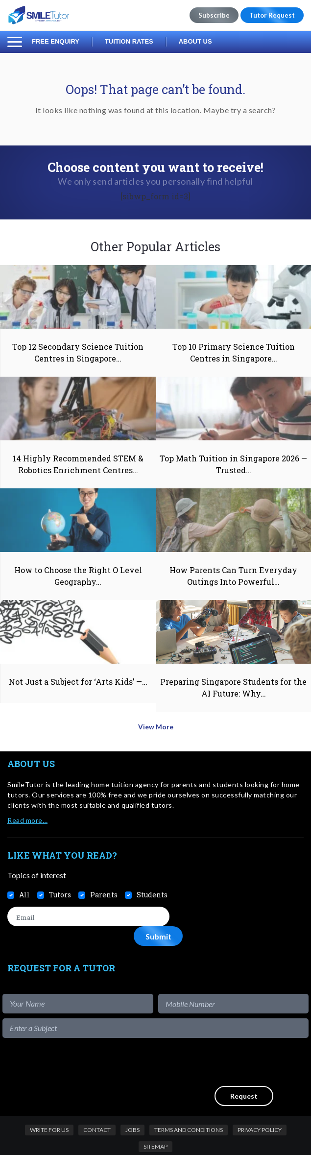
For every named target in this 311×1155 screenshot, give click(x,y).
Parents (104, 890)
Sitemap (155, 1122)
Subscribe (214, 15)
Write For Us (49, 1105)
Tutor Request (272, 15)
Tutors (60, 890)
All (24, 890)
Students (152, 890)
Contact (97, 1105)
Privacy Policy (260, 1105)
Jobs (132, 1105)
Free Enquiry (55, 41)
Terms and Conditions (188, 1105)
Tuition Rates (129, 41)
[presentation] (234, 1038)
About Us (195, 41)
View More (155, 724)
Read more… (27, 816)
